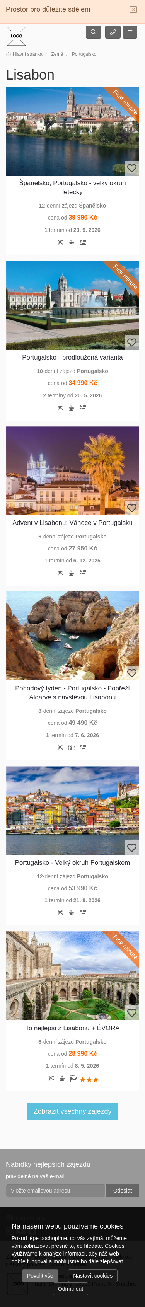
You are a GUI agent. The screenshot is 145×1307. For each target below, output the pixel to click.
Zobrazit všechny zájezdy (72, 1111)
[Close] (133, 10)
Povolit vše (40, 1276)
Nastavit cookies (93, 1276)
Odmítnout (70, 1289)
